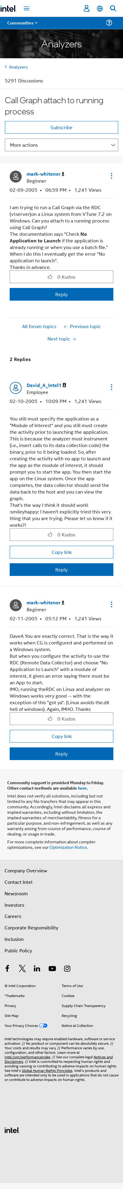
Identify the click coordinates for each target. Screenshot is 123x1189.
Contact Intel (18, 881)
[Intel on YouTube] (52, 969)
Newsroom (16, 893)
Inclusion (14, 938)
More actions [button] (24, 144)
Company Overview (26, 870)
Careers (13, 916)
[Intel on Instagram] (67, 969)
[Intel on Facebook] (7, 969)
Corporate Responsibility (31, 927)
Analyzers (18, 66)
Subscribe (61, 127)
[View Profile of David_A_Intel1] (46, 385)
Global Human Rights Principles (47, 1070)
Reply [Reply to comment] (61, 569)
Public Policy (18, 950)
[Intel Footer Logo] (12, 1129)
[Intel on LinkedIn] (37, 969)
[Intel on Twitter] (22, 969)
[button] (111, 175)
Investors (14, 904)
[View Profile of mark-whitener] (45, 174)
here (82, 788)
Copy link (62, 551)
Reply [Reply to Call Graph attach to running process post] (61, 294)
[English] (99, 8)
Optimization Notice (68, 847)
